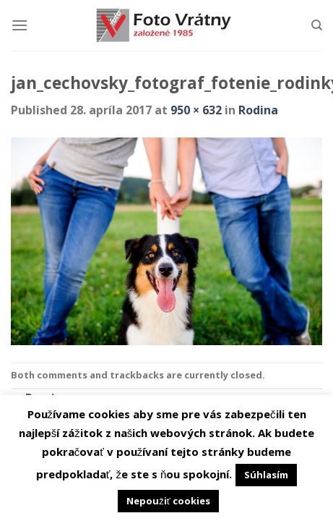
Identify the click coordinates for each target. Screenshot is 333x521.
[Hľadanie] (316, 25)
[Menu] (19, 25)
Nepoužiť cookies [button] (167, 500)
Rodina (258, 110)
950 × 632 (196, 110)
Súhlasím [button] (266, 474)
